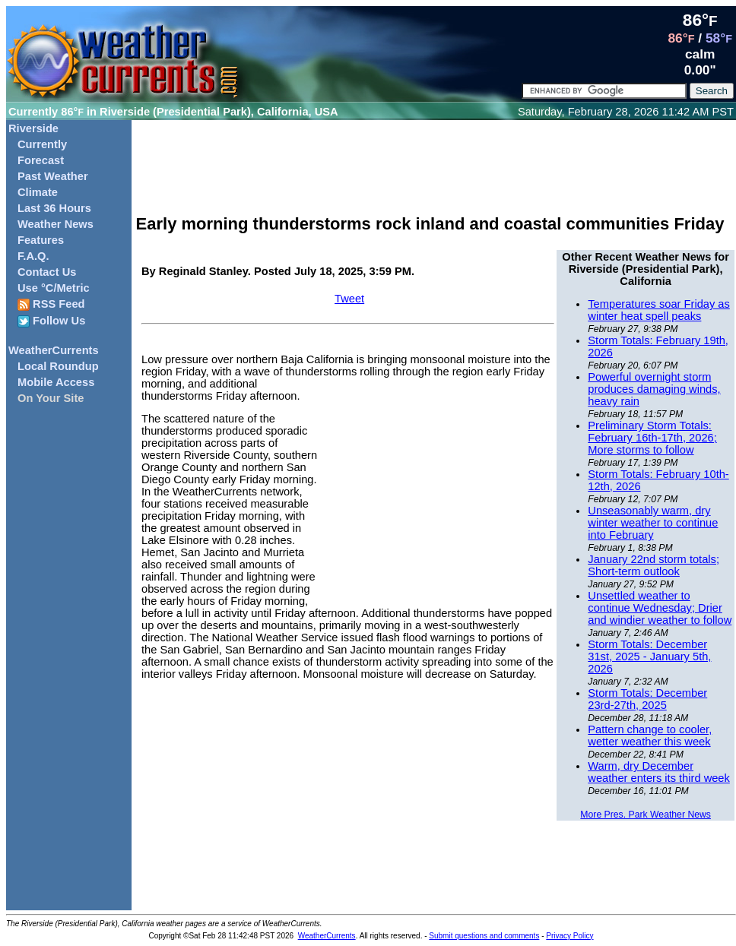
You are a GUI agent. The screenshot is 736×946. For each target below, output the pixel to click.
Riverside (33, 128)
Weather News (55, 224)
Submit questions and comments (484, 936)
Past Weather (52, 176)
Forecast (40, 160)
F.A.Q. (33, 256)
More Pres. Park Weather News (645, 814)
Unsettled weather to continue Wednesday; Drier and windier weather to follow (659, 608)
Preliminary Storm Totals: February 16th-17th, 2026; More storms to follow (652, 437)
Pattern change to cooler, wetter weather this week (650, 735)
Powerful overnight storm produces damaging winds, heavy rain (654, 389)
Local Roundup (58, 366)
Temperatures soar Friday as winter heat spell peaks (659, 310)
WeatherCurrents (53, 350)
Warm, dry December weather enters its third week (659, 772)
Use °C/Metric (53, 288)
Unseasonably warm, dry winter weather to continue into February (653, 523)
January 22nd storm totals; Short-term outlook (653, 565)
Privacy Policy (569, 936)
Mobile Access (55, 382)
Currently (42, 144)
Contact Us (46, 272)
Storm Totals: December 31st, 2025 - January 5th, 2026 (649, 656)
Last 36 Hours (54, 208)
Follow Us (51, 321)
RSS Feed (51, 304)
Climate (37, 192)
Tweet (349, 299)
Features (40, 240)
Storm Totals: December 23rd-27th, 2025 (647, 699)
